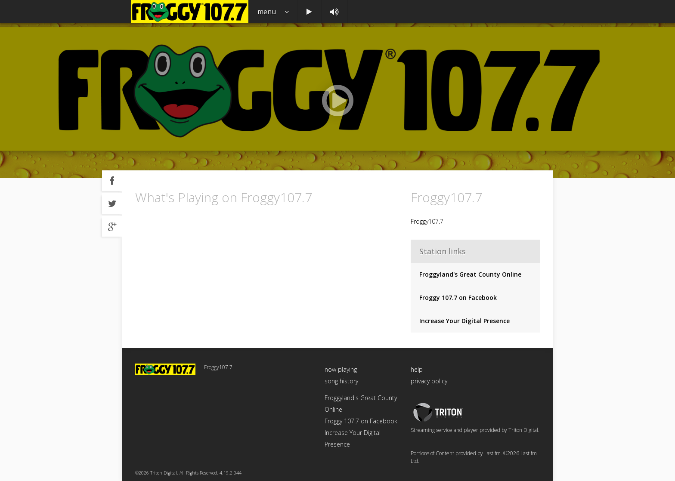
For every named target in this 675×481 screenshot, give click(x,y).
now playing (341, 369)
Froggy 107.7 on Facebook (458, 297)
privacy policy (429, 381)
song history (341, 381)
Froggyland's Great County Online (470, 274)
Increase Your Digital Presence (464, 321)
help (417, 369)
